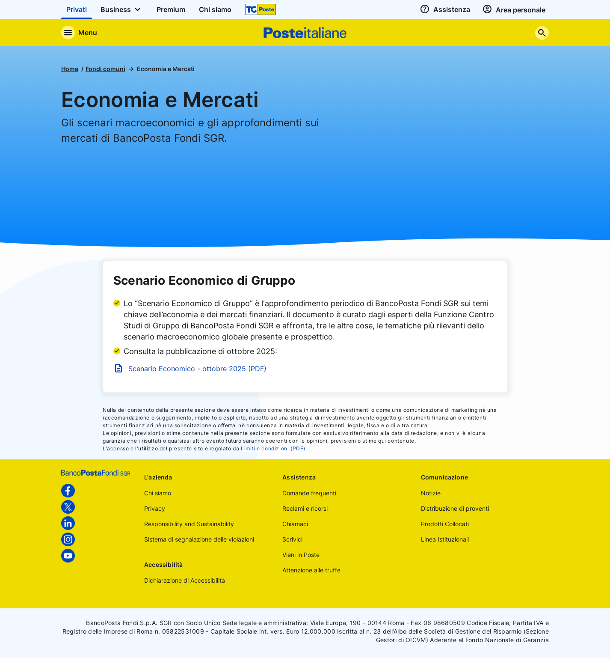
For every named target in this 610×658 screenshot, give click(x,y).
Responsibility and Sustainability (189, 523)
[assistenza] (444, 9)
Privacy (154, 508)
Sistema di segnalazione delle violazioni (199, 539)
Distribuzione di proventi (455, 508)
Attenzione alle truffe (311, 570)
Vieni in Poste (301, 554)
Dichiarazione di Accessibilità (184, 580)
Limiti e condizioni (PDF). (274, 448)
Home (69, 68)
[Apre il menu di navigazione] (79, 32)
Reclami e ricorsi (305, 508)
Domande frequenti (309, 493)
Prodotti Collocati (445, 523)
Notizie (431, 493)
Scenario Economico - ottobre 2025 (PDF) (197, 368)
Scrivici (292, 539)
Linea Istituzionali (445, 539)
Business (122, 9)
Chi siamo (157, 493)
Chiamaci (295, 523)
